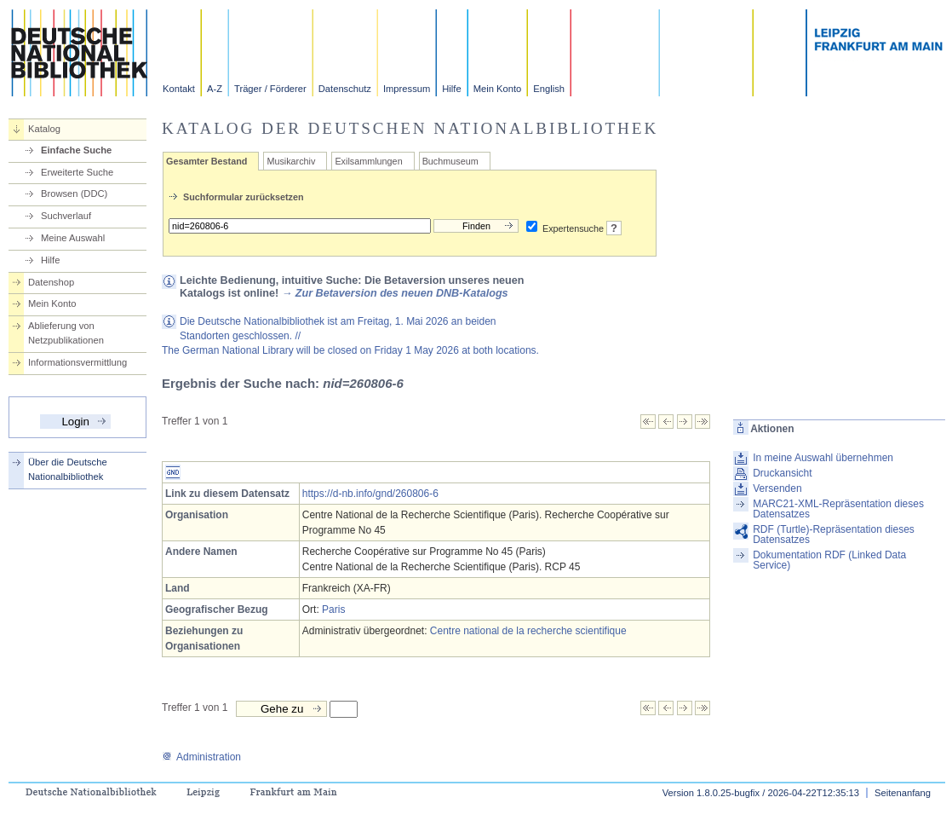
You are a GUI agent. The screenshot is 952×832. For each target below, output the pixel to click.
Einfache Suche (76, 150)
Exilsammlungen (368, 161)
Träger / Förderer (270, 89)
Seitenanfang (903, 793)
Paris (333, 609)
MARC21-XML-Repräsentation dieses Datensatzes (838, 509)
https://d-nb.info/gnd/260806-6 (370, 494)
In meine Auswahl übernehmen (823, 458)
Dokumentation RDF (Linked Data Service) (829, 560)
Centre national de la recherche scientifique (528, 631)
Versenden (777, 488)
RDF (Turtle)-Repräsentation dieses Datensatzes (834, 534)
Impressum (406, 89)
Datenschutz (344, 89)
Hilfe (451, 89)
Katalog (44, 129)
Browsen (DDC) (74, 193)
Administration (201, 757)
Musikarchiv (291, 161)
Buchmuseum (450, 161)
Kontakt (179, 89)
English (549, 89)
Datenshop (51, 282)
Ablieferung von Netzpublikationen (66, 333)
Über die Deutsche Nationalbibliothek (67, 469)
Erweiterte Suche (77, 172)
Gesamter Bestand (206, 161)
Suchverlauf (66, 216)
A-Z (214, 89)
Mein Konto (497, 89)
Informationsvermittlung (77, 362)
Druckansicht (782, 473)
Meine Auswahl (73, 238)
